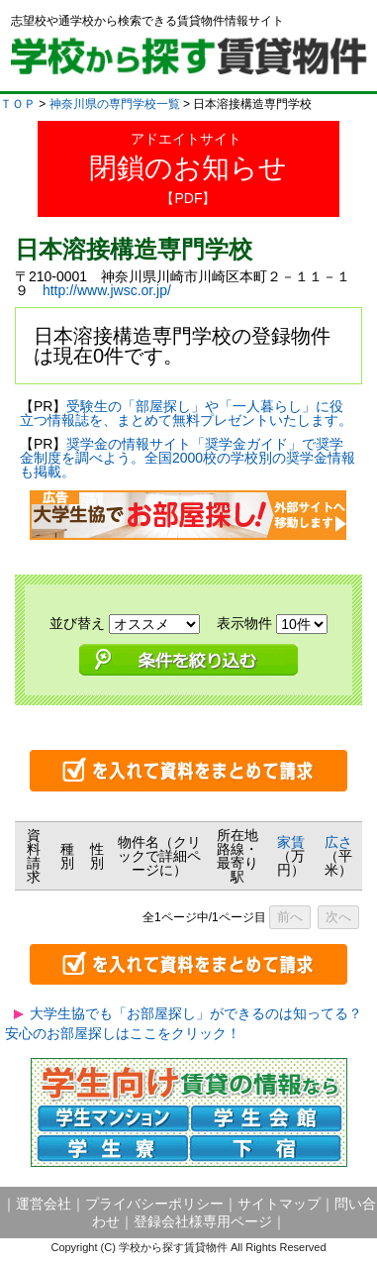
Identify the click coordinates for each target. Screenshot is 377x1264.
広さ (338, 842)
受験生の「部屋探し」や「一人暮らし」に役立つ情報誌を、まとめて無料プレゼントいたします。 (186, 413)
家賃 (291, 842)
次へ (338, 916)
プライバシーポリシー (154, 1203)
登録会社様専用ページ (203, 1221)
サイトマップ (279, 1203)
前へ (290, 916)
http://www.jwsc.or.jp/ (107, 290)
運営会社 (43, 1203)
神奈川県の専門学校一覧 (114, 104)
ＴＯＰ (18, 104)
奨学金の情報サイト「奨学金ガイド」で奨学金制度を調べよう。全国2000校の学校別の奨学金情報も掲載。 (187, 457)
